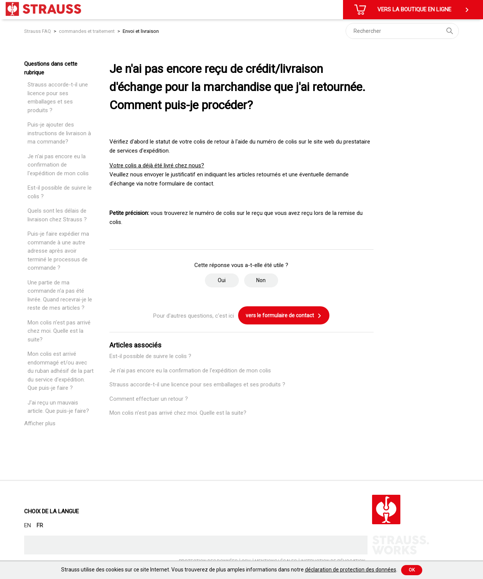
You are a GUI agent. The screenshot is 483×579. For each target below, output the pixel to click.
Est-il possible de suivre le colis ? (60, 192)
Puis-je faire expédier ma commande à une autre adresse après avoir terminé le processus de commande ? (58, 250)
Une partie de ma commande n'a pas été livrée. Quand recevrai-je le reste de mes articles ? (60, 295)
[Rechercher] (402, 31)
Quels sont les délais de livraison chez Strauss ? (57, 215)
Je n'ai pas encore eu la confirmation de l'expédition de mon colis (58, 165)
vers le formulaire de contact (284, 315)
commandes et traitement (87, 31)
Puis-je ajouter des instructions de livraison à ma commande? (59, 133)
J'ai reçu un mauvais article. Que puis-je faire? (58, 407)
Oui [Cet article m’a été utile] (222, 280)
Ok (412, 570)
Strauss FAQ (38, 31)
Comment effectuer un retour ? (148, 398)
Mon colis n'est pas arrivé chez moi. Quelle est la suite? (59, 331)
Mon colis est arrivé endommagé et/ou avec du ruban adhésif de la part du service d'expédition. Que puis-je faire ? (61, 370)
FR (40, 525)
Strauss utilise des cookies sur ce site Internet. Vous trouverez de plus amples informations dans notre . (229, 570)
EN (27, 525)
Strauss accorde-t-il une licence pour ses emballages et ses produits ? (58, 97)
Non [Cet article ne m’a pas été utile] (261, 280)
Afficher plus (39, 423)
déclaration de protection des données (350, 570)
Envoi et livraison (141, 31)
